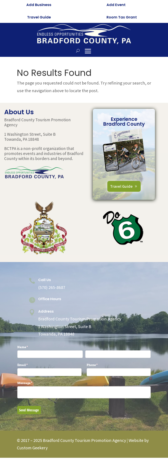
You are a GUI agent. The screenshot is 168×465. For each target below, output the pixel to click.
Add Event (116, 4)
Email (29, 365)
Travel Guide (39, 17)
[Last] (118, 354)
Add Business (38, 4)
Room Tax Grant (122, 17)
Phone (99, 365)
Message (31, 383)
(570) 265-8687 (51, 287)
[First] (50, 354)
